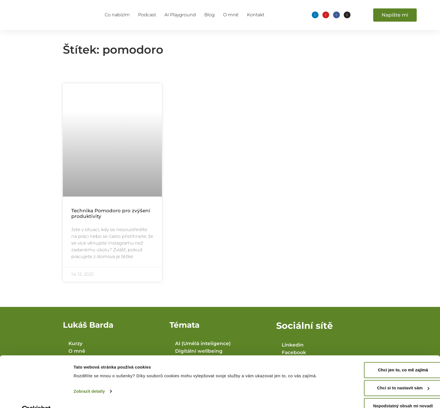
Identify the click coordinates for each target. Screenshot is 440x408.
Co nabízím (117, 14)
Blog (209, 14)
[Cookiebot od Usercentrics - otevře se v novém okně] (36, 397)
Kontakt (255, 14)
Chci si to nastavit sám (393, 375)
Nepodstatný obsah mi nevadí (393, 393)
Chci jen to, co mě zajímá (393, 357)
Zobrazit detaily (89, 378)
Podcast (147, 14)
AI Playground (180, 14)
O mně (231, 14)
